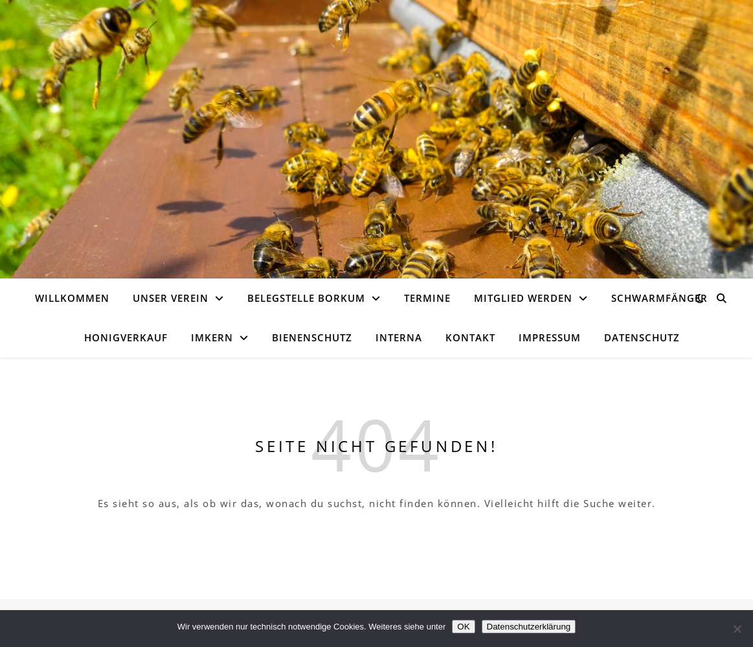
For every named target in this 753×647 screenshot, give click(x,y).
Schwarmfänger (659, 297)
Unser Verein (170, 297)
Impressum (550, 337)
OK (463, 626)
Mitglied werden (523, 297)
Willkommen (72, 297)
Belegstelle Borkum (306, 297)
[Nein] (736, 628)
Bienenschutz (312, 337)
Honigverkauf (126, 337)
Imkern (212, 337)
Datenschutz (642, 337)
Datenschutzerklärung (529, 626)
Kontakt (470, 337)
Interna (399, 337)
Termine (427, 297)
